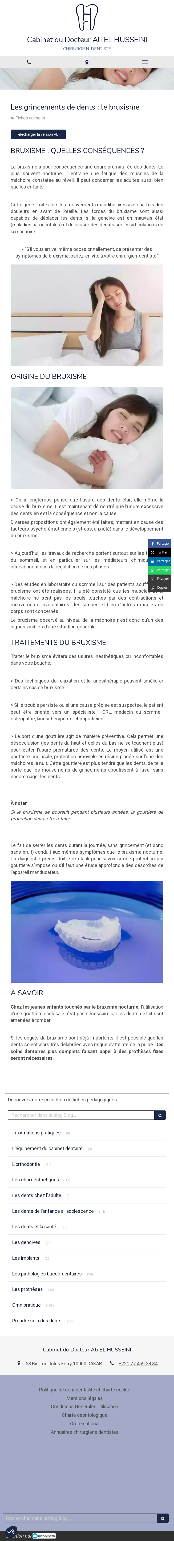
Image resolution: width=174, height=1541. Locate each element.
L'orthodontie (26, 1164)
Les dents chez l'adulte (36, 1195)
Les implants (25, 1258)
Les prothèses (27, 1289)
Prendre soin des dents (37, 1320)
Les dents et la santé (34, 1226)
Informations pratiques (36, 1132)
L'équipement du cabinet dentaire (47, 1148)
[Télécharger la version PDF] (38, 134)
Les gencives (26, 1242)
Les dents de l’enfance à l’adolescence (53, 1211)
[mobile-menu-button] (145, 62)
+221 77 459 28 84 (138, 1363)
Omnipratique (26, 1305)
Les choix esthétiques (35, 1179)
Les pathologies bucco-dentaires (47, 1274)
